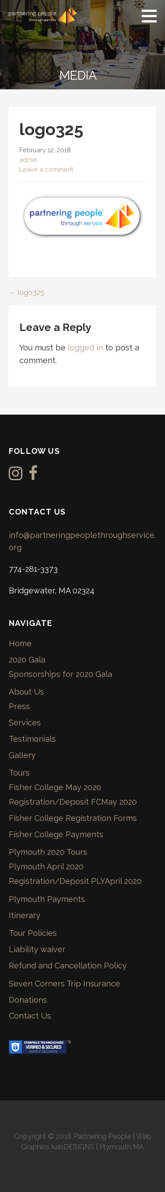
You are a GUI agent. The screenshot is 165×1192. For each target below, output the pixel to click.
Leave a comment (46, 169)
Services (25, 722)
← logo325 (26, 292)
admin (28, 159)
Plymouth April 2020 (46, 866)
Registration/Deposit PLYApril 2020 (75, 881)
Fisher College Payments (56, 834)
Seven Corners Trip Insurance (64, 983)
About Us (26, 691)
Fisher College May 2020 (55, 787)
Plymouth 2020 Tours (48, 852)
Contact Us (30, 1015)
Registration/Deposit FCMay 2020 (73, 801)
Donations (28, 999)
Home (20, 643)
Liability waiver (37, 949)
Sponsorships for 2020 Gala (60, 674)
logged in (85, 347)
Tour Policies (33, 933)
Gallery (22, 755)
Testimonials (32, 738)
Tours (19, 772)
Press (19, 706)
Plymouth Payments (47, 899)
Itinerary (24, 915)
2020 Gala (27, 659)
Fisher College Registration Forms (73, 818)
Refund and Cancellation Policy (68, 965)
